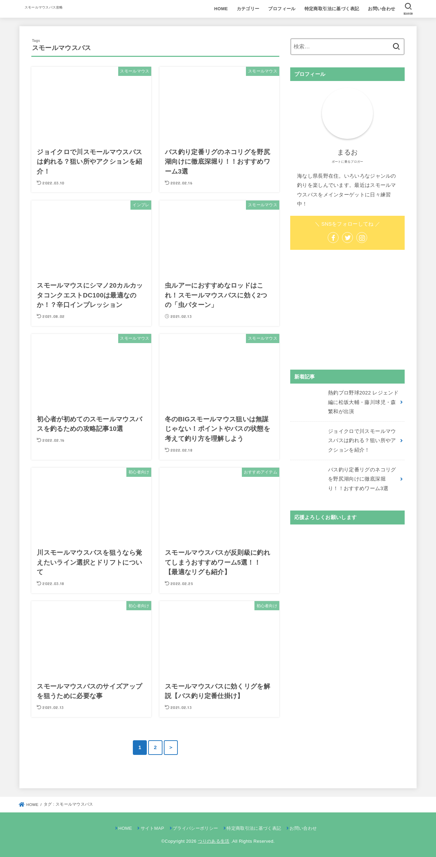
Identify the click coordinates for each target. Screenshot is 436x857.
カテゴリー (248, 8)
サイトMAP (152, 828)
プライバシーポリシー (195, 828)
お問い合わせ (381, 8)
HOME (221, 8)
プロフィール (281, 8)
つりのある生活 (214, 841)
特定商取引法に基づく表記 (332, 8)
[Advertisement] (347, 309)
